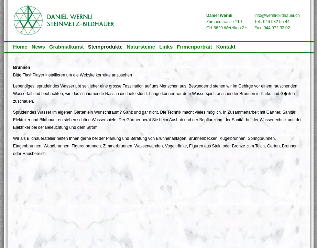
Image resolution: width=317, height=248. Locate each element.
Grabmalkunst (66, 47)
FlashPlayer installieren (43, 75)
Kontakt (226, 47)
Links (166, 47)
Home (20, 47)
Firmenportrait (194, 47)
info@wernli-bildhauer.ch (277, 15)
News (38, 47)
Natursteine (141, 47)
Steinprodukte (105, 47)
